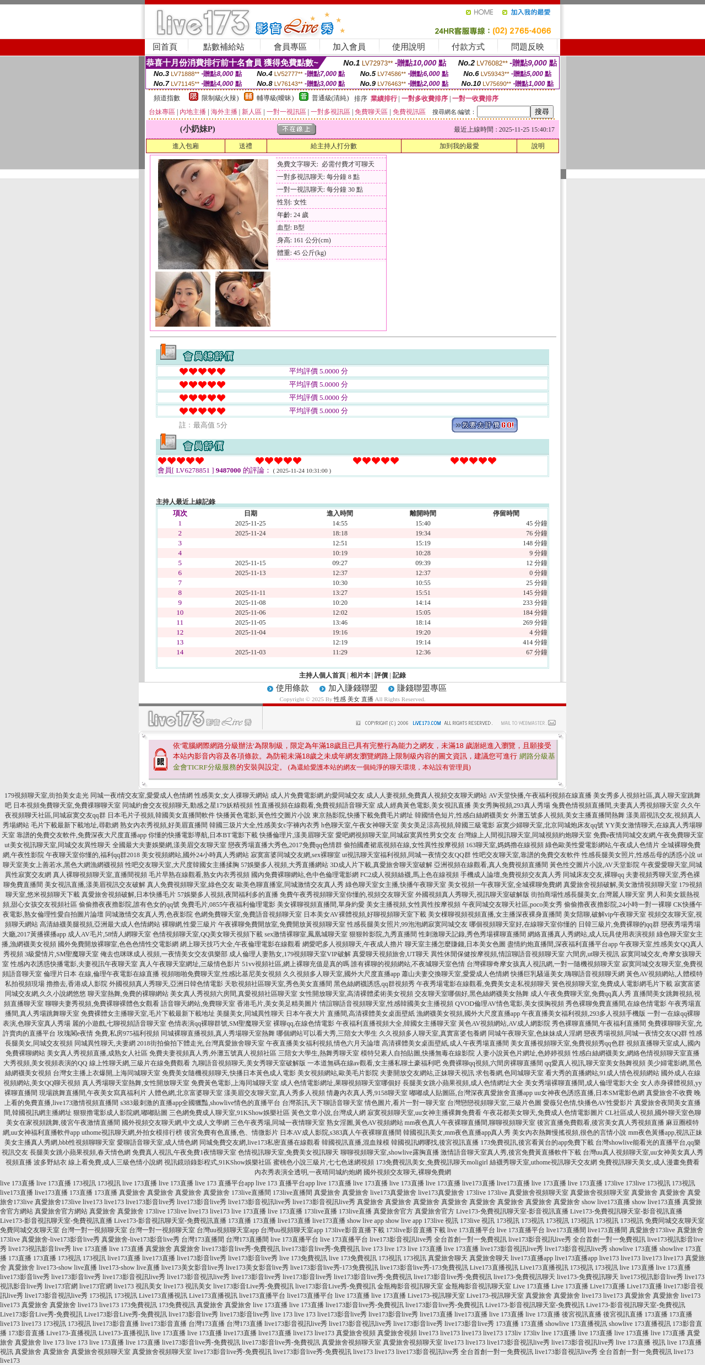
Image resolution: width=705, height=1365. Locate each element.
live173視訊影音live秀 (39, 1249)
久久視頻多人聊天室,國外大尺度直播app (341, 974)
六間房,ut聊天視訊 (592, 954)
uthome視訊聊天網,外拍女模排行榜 (132, 1132)
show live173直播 (606, 1202)
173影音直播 (26, 1333)
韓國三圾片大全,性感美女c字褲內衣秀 (264, 825)
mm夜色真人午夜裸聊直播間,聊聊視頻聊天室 (470, 1122)
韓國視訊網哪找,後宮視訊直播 (435, 1142)
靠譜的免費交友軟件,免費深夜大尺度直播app (82, 835)
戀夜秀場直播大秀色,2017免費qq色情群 (285, 845)
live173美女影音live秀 (192, 1267)
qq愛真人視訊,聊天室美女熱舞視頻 (595, 1063)
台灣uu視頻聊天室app (228, 1230)
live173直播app (532, 1258)
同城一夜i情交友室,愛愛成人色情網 (141, 795)
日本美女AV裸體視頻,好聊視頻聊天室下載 (364, 914)
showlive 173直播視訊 (576, 1324)
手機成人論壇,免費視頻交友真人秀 (510, 875)
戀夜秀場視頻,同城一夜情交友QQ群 (635, 1033)
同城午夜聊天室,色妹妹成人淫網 (535, 1033)
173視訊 (84, 1183)
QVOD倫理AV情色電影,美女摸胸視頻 (509, 1004)
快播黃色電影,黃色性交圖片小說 (263, 815)
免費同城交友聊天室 (674, 1221)
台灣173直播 (206, 1324)
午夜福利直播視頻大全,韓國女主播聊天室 (396, 1023)
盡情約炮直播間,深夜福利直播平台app (562, 944)
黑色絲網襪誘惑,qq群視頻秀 (374, 984)
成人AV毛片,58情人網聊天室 (109, 934)
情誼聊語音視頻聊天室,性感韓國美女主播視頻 (386, 1004)
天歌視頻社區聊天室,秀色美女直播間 (278, 984)
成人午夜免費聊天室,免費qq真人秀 (580, 994)
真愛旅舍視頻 (356, 1333)
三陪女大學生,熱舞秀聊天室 (318, 1053)
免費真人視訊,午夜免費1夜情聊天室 (184, 1152)
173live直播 (320, 1211)
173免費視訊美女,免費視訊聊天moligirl (432, 1162)
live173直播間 (566, 1230)
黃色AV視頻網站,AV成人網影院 (504, 1023)
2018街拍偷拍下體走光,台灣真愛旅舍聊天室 (200, 1043)
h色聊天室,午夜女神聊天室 (360, 825)
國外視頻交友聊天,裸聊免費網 (407, 1172)
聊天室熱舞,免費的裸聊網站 (128, 994)
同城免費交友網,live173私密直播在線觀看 (259, 1142)
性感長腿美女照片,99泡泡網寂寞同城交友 (407, 924)
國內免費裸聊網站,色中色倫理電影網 (305, 875)
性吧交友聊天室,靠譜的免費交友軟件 (526, 855)
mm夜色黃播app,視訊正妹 (665, 1132)
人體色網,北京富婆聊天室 (185, 1093)
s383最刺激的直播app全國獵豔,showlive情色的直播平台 (200, 1103)
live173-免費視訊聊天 (524, 1277)
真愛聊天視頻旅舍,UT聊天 (390, 954)
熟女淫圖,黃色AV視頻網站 (365, 1122)
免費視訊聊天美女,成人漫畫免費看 (649, 1162)
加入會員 (349, 46)
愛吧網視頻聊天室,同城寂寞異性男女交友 (395, 835)
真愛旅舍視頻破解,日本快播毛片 (129, 894)
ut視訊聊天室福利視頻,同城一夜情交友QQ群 (406, 855)
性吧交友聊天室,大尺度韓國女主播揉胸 (182, 865)
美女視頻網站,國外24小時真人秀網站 (195, 855)
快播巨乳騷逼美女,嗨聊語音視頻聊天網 (568, 974)
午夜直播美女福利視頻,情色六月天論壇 (323, 1043)
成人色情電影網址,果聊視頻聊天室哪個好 (340, 1083)
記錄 (399, 675)
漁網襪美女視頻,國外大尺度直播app (468, 1013)
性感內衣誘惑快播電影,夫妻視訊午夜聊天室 (74, 964)
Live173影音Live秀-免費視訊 (41, 1314)
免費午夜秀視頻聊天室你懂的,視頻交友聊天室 (347, 894)
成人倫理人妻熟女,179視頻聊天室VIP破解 (289, 954)
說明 (538, 146)
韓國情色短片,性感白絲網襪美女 (462, 815)
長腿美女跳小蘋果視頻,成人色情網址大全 (463, 1083)
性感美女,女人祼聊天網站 (231, 795)
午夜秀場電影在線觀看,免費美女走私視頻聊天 (483, 984)
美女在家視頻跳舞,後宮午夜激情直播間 (63, 1122)
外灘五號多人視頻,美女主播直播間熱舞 (568, 815)
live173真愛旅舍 (393, 1192)
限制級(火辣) (220, 98)
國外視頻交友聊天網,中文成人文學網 (175, 1122)
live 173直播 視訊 (640, 1342)
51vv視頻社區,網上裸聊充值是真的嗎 (295, 964)
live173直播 (478, 1183)
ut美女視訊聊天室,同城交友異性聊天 (57, 845)
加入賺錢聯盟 (353, 688)
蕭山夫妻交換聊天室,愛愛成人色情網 (455, 974)
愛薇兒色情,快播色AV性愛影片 (588, 1103)
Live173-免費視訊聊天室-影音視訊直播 (512, 1211)
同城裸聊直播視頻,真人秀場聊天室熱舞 (218, 1033)
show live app (365, 1221)
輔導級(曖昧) (275, 98)
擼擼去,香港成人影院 (76, 984)
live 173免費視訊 (303, 1258)
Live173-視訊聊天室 (436, 1295)
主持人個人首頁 (322, 675)
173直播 (81, 1192)
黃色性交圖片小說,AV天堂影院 (594, 865)
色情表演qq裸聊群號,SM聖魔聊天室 (220, 1023)
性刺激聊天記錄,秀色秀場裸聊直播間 (472, 934)
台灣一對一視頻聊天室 (94, 1230)
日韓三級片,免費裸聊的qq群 (618, 924)
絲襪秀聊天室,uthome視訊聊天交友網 (543, 1162)
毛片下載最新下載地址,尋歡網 (74, 825)
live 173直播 (17, 1183)
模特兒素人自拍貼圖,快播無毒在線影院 (418, 1053)
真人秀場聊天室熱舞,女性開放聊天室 (135, 1083)
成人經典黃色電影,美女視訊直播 (424, 805)
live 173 (372, 1249)
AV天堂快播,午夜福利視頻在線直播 (540, 795)
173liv (513, 1333)
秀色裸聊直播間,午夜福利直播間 (599, 1023)
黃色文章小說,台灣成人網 (328, 1113)
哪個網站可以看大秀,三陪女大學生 (326, 1033)
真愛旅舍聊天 (448, 1258)
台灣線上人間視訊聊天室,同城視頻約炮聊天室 (525, 835)
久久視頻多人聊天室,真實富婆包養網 (432, 1033)
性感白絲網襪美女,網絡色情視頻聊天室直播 (635, 1053)
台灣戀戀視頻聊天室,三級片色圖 (494, 1103)
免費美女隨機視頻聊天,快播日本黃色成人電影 (229, 1073)
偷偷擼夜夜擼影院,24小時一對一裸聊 (617, 904)
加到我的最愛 (459, 146)
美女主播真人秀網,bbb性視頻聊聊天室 (59, 1142)
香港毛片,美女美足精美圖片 (277, 1004)
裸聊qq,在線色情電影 (303, 1023)
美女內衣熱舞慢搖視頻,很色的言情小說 (569, 1132)
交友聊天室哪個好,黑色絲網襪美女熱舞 (472, 994)
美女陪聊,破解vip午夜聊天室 (604, 914)
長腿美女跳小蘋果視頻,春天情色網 (80, 1152)
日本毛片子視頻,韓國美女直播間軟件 (161, 815)
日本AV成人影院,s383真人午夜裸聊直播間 (341, 1132)
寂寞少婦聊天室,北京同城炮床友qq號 (550, 825)
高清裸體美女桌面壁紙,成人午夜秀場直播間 (445, 1043)
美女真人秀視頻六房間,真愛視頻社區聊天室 (233, 994)
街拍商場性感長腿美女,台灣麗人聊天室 (588, 894)
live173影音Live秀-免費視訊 (253, 1286)
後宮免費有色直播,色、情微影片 (231, 1132)
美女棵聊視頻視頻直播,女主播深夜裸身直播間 (495, 914)
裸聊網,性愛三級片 (189, 924)
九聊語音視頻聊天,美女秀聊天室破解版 (249, 1063)
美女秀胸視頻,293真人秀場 (511, 805)
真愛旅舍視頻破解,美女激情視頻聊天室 (620, 885)
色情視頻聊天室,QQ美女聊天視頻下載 (208, 934)
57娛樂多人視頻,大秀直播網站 (284, 865)
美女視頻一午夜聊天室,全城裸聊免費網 (505, 885)
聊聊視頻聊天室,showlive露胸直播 (389, 1152)
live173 (92, 1202)
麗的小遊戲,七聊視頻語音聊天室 (119, 1023)
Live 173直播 (531, 1286)
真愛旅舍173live (58, 1202)
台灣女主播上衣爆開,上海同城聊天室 (106, 1073)
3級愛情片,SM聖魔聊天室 (62, 954)
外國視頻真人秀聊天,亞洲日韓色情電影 (166, 984)
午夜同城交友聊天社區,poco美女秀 (512, 904)
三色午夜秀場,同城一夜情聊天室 (278, 1122)
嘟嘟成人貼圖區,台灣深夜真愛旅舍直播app (471, 1093)
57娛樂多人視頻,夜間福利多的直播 (227, 894)
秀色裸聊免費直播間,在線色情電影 (616, 1004)
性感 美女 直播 (353, 699)
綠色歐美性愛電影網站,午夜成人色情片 (602, 845)
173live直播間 (251, 1192)
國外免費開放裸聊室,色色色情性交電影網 (118, 944)
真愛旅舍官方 (393, 1211)
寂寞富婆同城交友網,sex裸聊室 (295, 855)
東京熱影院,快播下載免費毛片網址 (362, 815)
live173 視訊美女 (138, 1286)
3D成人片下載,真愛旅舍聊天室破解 (381, 865)
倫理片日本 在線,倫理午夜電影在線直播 (101, 974)
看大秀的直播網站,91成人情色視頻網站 (602, 1073)
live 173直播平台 (471, 1230)
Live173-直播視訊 (71, 1333)
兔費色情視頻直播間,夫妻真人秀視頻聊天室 (615, 805)
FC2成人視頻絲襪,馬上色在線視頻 (409, 875)
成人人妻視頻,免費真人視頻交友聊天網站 (426, 795)
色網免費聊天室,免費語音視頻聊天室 (248, 914)
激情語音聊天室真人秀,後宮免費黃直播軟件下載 (511, 1152)
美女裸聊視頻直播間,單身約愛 (321, 904)
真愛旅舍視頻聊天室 (538, 1192)
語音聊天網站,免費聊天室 (198, 1004)
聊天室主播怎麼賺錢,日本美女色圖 (455, 944)
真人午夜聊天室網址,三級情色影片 (189, 964)
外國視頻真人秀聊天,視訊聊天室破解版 (472, 894)
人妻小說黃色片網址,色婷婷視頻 (523, 1053)
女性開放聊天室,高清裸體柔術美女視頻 (356, 994)
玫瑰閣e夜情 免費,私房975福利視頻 (108, 1033)
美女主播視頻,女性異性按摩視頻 (413, 904)
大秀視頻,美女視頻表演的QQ (45, 1063)
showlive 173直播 (633, 1249)
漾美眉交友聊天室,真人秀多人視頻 (274, 1093)
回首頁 (165, 46)
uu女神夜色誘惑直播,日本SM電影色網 (589, 1093)
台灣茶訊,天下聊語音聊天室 (322, 1103)
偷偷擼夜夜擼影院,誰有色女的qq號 (129, 904)
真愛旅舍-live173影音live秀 (60, 1239)
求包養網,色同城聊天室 (510, 1073)
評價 (381, 675)
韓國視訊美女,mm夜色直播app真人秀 (457, 1132)
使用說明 (408, 46)
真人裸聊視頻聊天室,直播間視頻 (100, 875)
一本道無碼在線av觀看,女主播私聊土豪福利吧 (374, 1063)
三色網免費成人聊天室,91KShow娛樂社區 (229, 1113)
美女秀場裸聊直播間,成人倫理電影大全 (582, 1083)
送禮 (245, 146)
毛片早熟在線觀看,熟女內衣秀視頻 (199, 875)
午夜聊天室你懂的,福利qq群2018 (93, 855)
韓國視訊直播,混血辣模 (355, 1142)
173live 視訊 (441, 1221)
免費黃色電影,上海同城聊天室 (235, 1083)
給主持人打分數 (334, 146)
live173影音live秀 (150, 1202)
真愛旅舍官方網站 (61, 1211)
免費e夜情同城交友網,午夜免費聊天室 (648, 835)
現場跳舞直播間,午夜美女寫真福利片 (93, 1093)
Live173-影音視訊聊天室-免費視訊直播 (56, 1221)
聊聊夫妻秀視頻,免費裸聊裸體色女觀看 (102, 1004)
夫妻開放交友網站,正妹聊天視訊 (427, 1073)
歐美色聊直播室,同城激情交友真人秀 (290, 885)
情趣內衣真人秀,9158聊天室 (367, 1093)
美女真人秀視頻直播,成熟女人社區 (97, 1053)
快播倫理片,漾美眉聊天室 (296, 835)
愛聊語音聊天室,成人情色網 (157, 1142)
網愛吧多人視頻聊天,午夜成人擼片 (352, 944)
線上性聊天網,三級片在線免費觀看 (139, 1063)
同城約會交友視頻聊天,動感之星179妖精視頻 (187, 805)
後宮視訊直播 (581, 1314)
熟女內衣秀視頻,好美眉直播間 (164, 825)
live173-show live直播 (66, 1267)
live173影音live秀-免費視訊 (241, 1249)
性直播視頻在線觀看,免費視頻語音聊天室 (314, 805)
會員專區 (290, 46)
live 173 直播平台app (224, 1183)
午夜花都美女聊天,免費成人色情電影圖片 (543, 1113)
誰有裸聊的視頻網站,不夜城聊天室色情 (408, 964)
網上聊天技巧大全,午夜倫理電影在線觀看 (240, 944)
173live (614, 1183)
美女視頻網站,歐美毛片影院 (337, 1073)
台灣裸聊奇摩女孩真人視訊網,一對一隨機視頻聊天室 (543, 964)
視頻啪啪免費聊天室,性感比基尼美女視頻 (221, 974)
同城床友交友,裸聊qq (593, 875)
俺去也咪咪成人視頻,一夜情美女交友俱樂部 (163, 954)
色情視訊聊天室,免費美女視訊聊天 (288, 1152)
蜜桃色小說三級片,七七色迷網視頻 (323, 1162)
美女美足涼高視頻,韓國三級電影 (447, 825)
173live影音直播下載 (354, 1230)
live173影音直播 (116, 1324)
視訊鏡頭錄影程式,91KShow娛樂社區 (218, 1162)
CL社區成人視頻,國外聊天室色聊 (653, 1113)
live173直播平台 (262, 1295)
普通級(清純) (330, 98)
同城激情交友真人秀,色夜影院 (149, 914)
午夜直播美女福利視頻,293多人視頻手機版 (584, 1013)
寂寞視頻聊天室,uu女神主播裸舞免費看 (424, 1113)
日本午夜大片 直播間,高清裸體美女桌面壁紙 (350, 1013)
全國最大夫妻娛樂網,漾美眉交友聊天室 (169, 845)
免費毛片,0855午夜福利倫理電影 (228, 904)
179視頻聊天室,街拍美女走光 (46, 795)
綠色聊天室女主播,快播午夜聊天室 (395, 885)
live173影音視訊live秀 (259, 1202)
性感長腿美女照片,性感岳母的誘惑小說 (639, 855)
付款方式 (468, 46)
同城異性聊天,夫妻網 (104, 1043)
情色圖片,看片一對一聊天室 (405, 1103)
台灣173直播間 (202, 1239)
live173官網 (61, 1286)
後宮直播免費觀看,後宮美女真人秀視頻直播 (600, 1122)
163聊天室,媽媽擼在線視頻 (505, 845)
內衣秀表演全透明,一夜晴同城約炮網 (308, 1172)
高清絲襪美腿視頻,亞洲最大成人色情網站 (100, 924)
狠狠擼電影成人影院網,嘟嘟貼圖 (120, 1113)
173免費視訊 (139, 1305)
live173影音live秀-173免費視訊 (334, 1267)
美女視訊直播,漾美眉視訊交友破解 (95, 885)
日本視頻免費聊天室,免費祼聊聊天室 (67, 805)
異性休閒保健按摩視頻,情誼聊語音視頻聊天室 (498, 954)
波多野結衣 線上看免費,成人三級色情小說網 (98, 1162)
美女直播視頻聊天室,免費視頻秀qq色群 (568, 1043)
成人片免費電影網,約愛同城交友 (317, 795)
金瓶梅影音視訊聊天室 (410, 1286)
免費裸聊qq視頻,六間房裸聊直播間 (492, 1063)
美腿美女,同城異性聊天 (250, 1013)
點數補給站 (224, 46)
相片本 (360, 675)
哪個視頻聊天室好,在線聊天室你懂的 (523, 924)
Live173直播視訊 (494, 1267)
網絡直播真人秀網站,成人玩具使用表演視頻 (591, 934)
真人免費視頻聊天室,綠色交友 (191, 885)
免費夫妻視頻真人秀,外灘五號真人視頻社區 (212, 1053)
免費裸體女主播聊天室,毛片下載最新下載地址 (148, 1013)
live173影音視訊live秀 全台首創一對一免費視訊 (438, 1239)
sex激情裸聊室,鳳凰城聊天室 (306, 934)
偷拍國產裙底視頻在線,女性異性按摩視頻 (404, 845)
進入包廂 (185, 146)
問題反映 (527, 46)
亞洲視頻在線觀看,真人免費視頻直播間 (491, 865)
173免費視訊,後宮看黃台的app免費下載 (537, 1142)
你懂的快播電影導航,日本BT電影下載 (202, 835)
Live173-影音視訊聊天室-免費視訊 (534, 1305)
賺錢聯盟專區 (422, 688)
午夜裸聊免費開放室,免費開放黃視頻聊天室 (281, 924)
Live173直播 (607, 1286)
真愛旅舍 (132, 1192)
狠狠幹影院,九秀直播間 (383, 934)
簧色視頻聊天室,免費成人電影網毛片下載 (612, 984)
